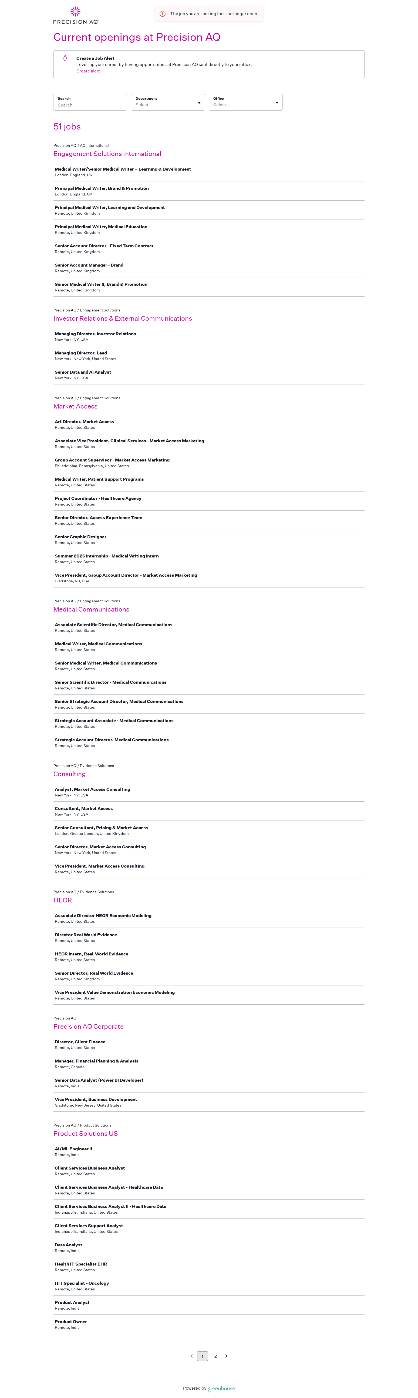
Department (146, 98)
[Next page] (226, 1356)
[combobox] (213, 105)
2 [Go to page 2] (215, 1356)
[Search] (90, 105)
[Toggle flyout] (199, 102)
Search (64, 98)
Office (218, 98)
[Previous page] (192, 1356)
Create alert (88, 71)
